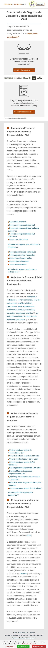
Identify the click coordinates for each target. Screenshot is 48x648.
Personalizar (10, 646)
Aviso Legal (17, 632)
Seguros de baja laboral (18, 240)
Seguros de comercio (17, 222)
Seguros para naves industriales (22, 255)
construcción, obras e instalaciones (20, 306)
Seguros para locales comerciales (22, 252)
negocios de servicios (24, 313)
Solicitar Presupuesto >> (24, 70)
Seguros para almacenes (19, 261)
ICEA (29, 535)
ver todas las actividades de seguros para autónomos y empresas (22, 316)
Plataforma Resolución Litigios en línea (24, 638)
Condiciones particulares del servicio (16, 635)
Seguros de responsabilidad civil (22, 225)
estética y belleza (25, 303)
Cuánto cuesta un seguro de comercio (24, 456)
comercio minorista (25, 300)
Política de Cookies (28, 632)
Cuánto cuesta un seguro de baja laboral (25, 488)
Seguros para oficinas (17, 264)
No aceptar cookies (39, 646)
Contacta (40, 4)
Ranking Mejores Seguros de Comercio (24, 468)
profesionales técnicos (15, 310)
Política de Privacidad (36, 635)
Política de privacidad (29, 644)
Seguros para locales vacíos (20, 258)
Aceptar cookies (23, 646)
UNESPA (23, 574)
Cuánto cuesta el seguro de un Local (23, 459)
